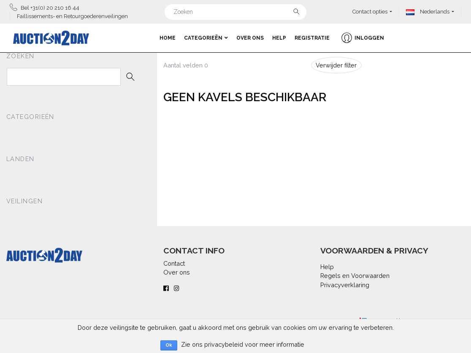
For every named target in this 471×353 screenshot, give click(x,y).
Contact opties (369, 11)
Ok (168, 345)
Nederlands (427, 11)
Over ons (250, 38)
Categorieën (206, 38)
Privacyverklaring (344, 284)
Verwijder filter (336, 65)
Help (279, 38)
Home (168, 38)
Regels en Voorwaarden (355, 275)
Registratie (312, 38)
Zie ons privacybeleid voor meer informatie (242, 344)
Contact (174, 263)
